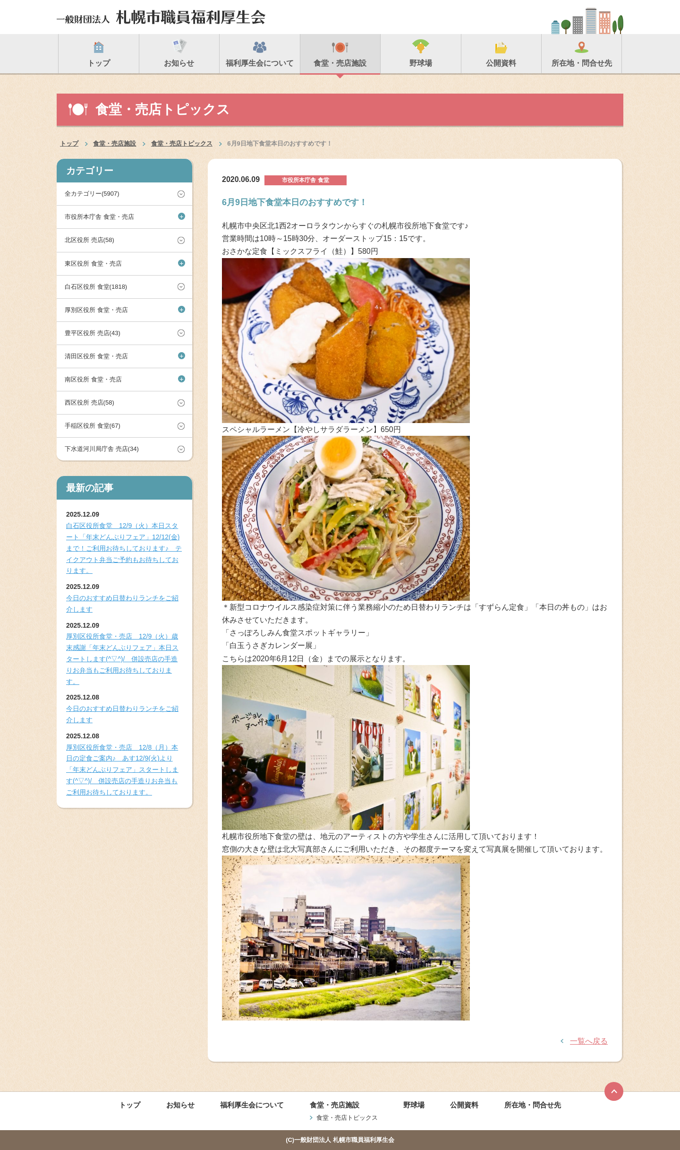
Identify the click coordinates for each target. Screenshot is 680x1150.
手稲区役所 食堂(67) (92, 425)
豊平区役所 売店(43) (92, 333)
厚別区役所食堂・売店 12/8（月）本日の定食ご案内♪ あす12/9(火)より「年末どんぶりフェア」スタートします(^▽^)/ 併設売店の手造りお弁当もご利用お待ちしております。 (122, 770)
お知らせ (180, 1105)
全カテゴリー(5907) (92, 193)
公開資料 (464, 1105)
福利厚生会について (252, 1105)
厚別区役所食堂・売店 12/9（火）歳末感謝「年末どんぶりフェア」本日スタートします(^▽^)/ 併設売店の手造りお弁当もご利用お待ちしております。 (122, 658)
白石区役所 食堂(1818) (96, 286)
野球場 (414, 1105)
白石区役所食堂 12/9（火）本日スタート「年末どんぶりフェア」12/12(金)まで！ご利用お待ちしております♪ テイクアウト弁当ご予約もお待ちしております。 (124, 548)
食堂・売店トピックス (181, 143)
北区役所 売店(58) (89, 239)
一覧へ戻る (589, 1041)
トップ (69, 143)
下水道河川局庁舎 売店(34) (102, 448)
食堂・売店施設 (114, 143)
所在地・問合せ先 (532, 1105)
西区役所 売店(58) (89, 402)
